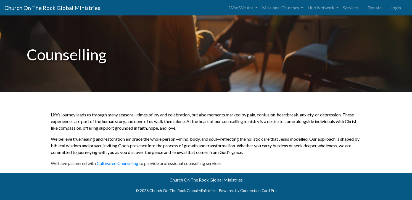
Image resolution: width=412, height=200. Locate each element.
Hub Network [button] (321, 7)
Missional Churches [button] (281, 7)
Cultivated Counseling (117, 163)
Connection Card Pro (258, 190)
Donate (375, 7)
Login (395, 7)
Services (351, 7)
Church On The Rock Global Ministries (52, 7)
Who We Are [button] (241, 7)
